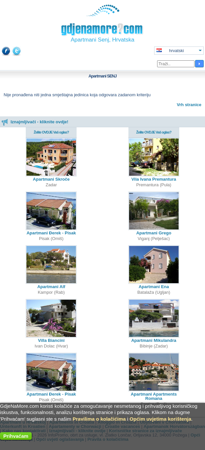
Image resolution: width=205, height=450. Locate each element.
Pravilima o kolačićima (99, 419)
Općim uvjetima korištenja (160, 419)
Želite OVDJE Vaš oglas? (51, 132)
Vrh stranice (189, 104)
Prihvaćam (15, 436)
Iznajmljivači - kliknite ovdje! (34, 121)
